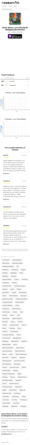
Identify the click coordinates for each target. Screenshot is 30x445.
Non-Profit (5, 357)
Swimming (17, 393)
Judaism (5, 331)
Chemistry (24, 279)
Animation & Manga (8, 266)
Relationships (6, 370)
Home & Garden (14, 325)
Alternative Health (17, 263)
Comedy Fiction (7, 286)
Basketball (13, 273)
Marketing (5, 341)
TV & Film (11, 81)
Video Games (6, 403)
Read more (6, 173)
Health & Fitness (17, 318)
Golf (18, 315)
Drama (4, 295)
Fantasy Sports (19, 302)
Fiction (17, 305)
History (13, 321)
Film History (6, 308)
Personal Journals (19, 360)
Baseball (5, 273)
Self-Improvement (8, 380)
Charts (10, 6)
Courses (5, 289)
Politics (24, 367)
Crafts (12, 289)
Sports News (12, 390)
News (11, 354)
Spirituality (18, 386)
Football (5, 315)
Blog (15, 6)
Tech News (6, 396)
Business (13, 276)
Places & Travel (14, 367)
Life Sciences (6, 338)
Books (21, 273)
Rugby (19, 373)
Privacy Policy (5, 442)
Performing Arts (7, 360)
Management (17, 338)
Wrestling (23, 406)
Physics (5, 367)
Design (14, 292)
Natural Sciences (20, 351)
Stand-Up (22, 390)
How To (24, 325)
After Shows (6, 263)
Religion (15, 370)
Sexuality (18, 380)
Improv (4, 328)
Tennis (24, 396)
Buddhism (5, 276)
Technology (15, 396)
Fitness (15, 312)
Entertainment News (21, 299)
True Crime (6, 399)
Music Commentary (8, 347)
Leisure (19, 334)
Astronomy (5, 269)
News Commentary (21, 354)
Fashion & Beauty (7, 305)
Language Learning (8, 334)
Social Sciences (14, 383)
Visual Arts (16, 403)
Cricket (19, 289)
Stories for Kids (7, 393)
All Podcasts (6, 260)
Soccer (4, 383)
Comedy (14, 282)
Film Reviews (6, 312)
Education (23, 295)
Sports (4, 390)
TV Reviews (12, 85)
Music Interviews (7, 351)
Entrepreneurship (7, 302)
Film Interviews (16, 308)
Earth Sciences (13, 295)
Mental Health (6, 344)
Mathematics (15, 341)
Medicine (24, 341)
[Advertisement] (15, 55)
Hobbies (20, 321)
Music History (20, 347)
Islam (19, 328)
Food (21, 312)
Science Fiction (22, 377)
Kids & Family (14, 331)
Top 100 (4, 6)
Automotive (15, 269)
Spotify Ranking (17, 260)
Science (12, 377)
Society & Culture (7, 386)
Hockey (5, 325)
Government (6, 318)
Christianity (6, 282)
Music (15, 344)
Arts (18, 266)
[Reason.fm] (10, 2)
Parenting (22, 357)
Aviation (23, 269)
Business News (7, 279)
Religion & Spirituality (8, 373)
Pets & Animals (7, 364)
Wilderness (14, 406)
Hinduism (5, 321)
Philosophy (17, 364)
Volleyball (5, 406)
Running (5, 377)
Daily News (6, 292)
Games (12, 315)
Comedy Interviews (19, 286)
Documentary (22, 292)
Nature (4, 354)
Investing (12, 328)
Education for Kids (8, 299)
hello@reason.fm (6, 434)
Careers (16, 279)
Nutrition (14, 357)
